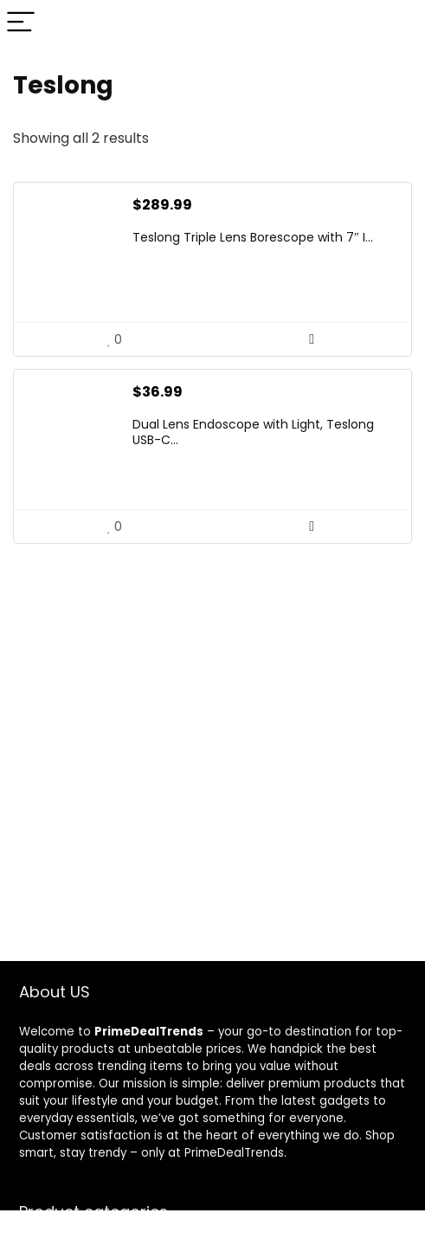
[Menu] (21, 23)
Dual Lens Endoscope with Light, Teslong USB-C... (253, 432)
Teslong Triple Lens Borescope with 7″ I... (252, 237)
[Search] (398, 23)
